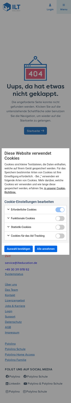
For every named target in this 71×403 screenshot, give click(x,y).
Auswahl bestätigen (18, 248)
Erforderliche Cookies (21, 209)
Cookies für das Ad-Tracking (25, 236)
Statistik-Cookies (19, 227)
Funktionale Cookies (21, 218)
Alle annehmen (46, 248)
